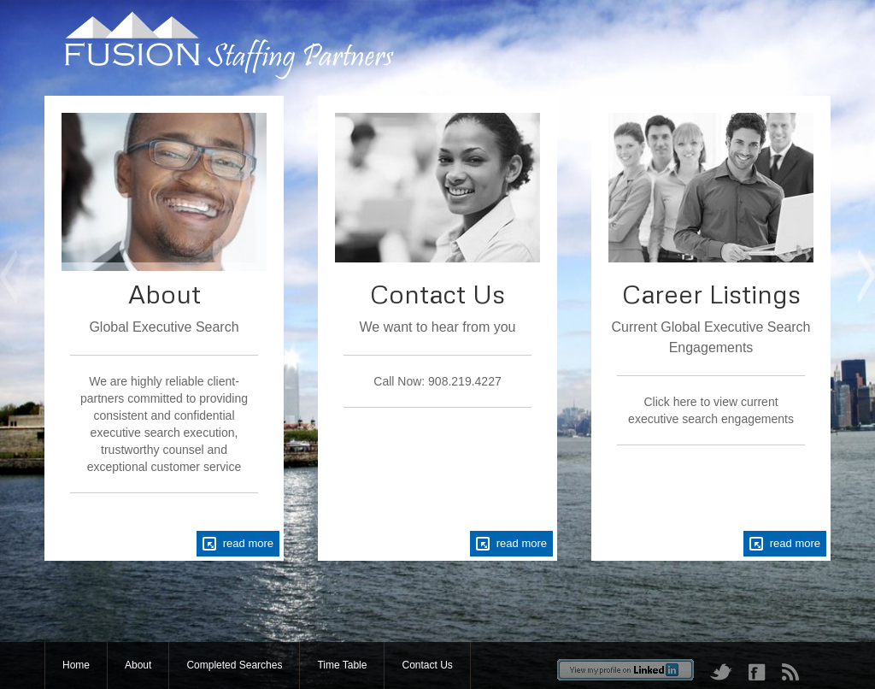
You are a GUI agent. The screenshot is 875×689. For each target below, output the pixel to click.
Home (76, 665)
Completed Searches (234, 665)
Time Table (342, 665)
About (138, 665)
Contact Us (427, 665)
